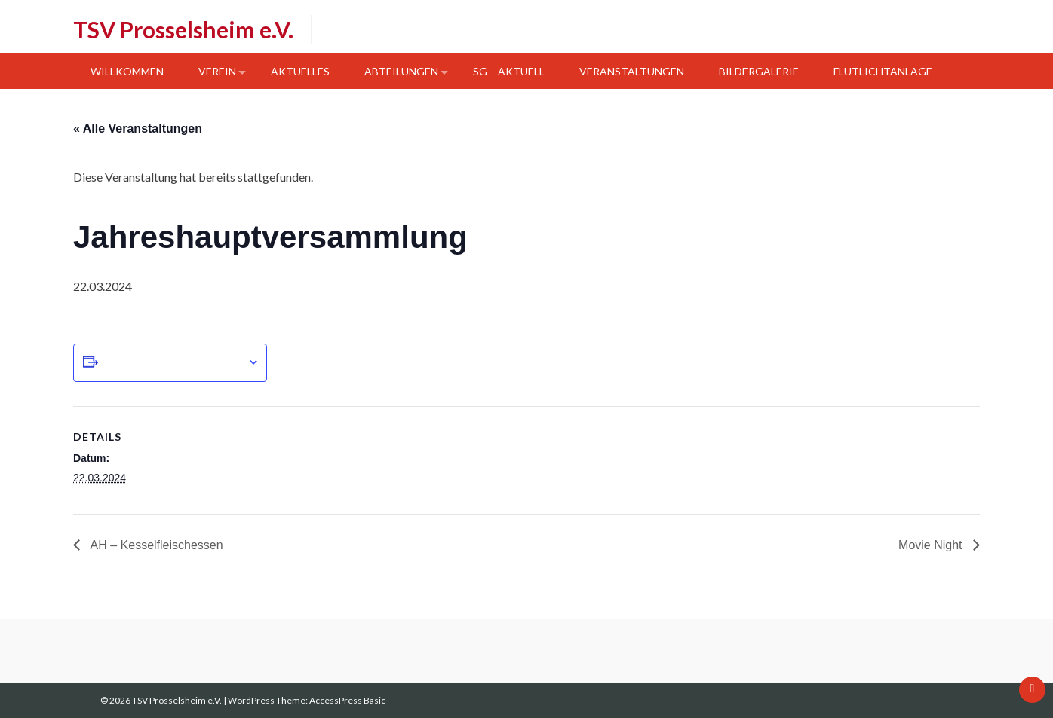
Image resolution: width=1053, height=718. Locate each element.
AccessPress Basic (347, 700)
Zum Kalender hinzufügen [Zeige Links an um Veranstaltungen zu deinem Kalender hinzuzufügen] (173, 362)
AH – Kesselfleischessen (155, 545)
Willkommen (127, 71)
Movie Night (932, 545)
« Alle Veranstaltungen (137, 128)
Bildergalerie (759, 71)
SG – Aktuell (509, 71)
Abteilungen (401, 71)
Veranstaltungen (631, 71)
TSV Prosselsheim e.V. (183, 29)
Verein (217, 71)
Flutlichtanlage (882, 71)
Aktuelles (300, 71)
